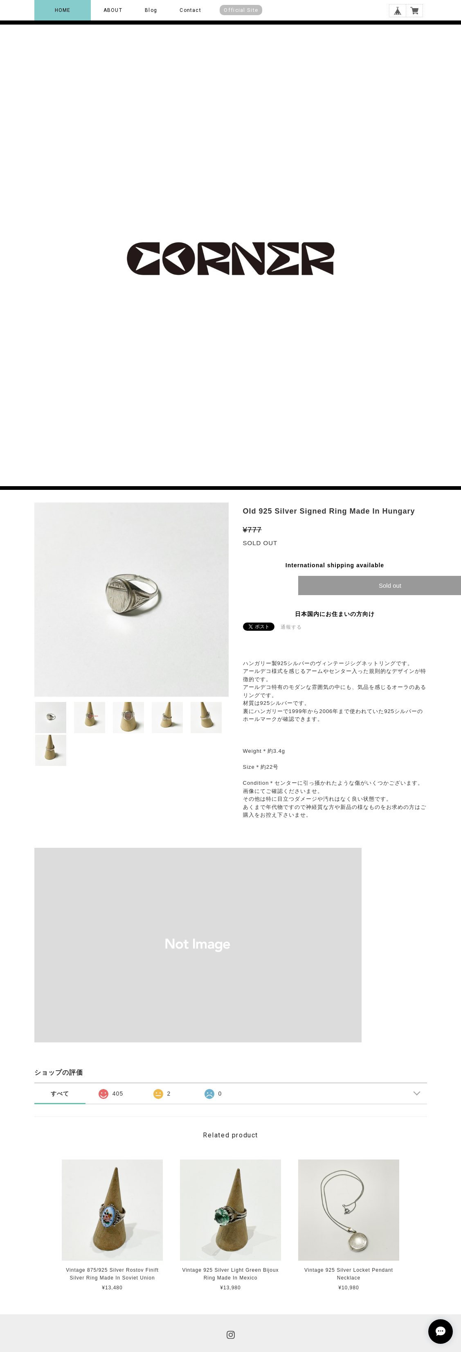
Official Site (241, 10)
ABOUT (112, 10)
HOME (63, 10)
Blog (151, 10)
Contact (190, 10)
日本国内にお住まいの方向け (335, 614)
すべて (60, 1093)
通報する (291, 627)
